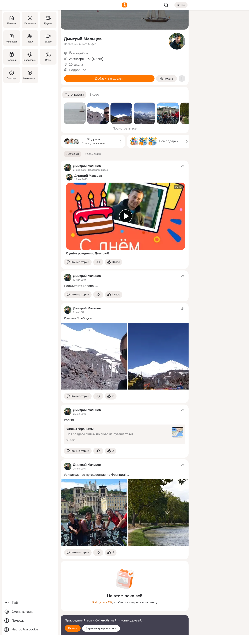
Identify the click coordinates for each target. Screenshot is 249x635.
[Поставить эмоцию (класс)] (113, 262)
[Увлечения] (30, 20)
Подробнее (77, 70)
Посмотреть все (125, 128)
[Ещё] (30, 602)
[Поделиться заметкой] (98, 262)
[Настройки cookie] (30, 629)
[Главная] (11, 20)
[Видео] (48, 38)
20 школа (76, 64)
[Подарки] (11, 56)
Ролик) (69, 420)
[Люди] (30, 38)
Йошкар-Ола (78, 53)
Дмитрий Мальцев (83, 39)
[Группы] (48, 20)
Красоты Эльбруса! (78, 318)
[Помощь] (11, 75)
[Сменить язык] (30, 611)
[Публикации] (11, 38)
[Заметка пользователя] (124, 281)
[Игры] (48, 56)
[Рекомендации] (30, 75)
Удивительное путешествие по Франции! (95, 475)
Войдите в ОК (102, 602)
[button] (74, 94)
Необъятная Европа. (79, 286)
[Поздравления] (30, 56)
